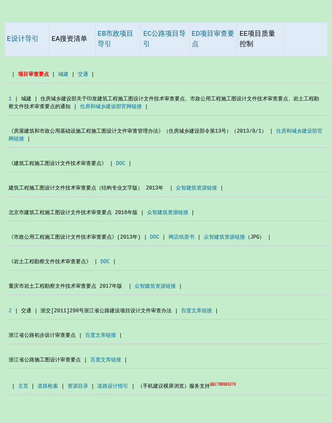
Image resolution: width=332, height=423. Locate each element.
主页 (23, 386)
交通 (83, 75)
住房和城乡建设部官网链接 (111, 107)
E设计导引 (23, 39)
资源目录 (78, 386)
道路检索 (47, 386)
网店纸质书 (181, 237)
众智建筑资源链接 (196, 188)
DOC (121, 164)
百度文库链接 (196, 311)
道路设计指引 (112, 386)
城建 (63, 75)
